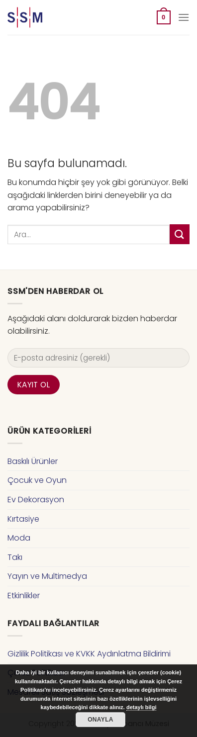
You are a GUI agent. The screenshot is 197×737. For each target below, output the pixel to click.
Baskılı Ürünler (32, 461)
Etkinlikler (23, 595)
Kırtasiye (23, 519)
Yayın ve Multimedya (47, 576)
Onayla (100, 719)
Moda (18, 538)
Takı (14, 557)
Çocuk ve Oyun (37, 480)
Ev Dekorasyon (35, 499)
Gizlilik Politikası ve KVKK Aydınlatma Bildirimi (89, 653)
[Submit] (180, 234)
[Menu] (184, 17)
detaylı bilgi (141, 707)
